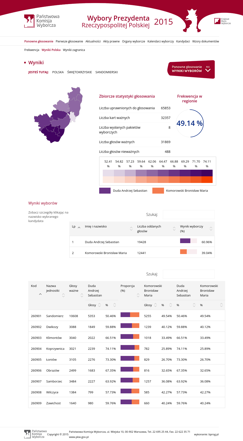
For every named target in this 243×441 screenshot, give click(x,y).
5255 (147, 316)
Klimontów (54, 338)
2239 (91, 348)
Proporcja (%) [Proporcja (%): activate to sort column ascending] (128, 288)
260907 (36, 381)
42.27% (166, 392)
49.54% (166, 316)
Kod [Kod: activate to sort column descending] (34, 286)
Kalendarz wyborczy (161, 41)
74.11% (110, 348)
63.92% (110, 381)
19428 (141, 242)
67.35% (110, 370)
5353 (91, 316)
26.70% (166, 359)
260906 (36, 370)
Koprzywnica (55, 348)
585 (146, 392)
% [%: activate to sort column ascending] (106, 305)
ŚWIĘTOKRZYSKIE (79, 72)
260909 (36, 403)
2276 (91, 359)
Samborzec (54, 381)
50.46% (110, 316)
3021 (72, 348)
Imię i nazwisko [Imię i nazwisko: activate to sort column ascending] (96, 226)
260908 (36, 392)
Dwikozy (52, 327)
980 (90, 403)
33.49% (166, 338)
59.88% (110, 327)
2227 (91, 381)
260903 (36, 338)
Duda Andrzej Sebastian (102, 242)
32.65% (166, 370)
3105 (72, 359)
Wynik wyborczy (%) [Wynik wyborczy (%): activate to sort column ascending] (191, 228)
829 (146, 359)
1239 (147, 327)
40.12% (166, 327)
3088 (72, 327)
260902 (36, 327)
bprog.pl (214, 434)
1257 (147, 381)
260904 (36, 348)
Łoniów (51, 359)
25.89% (166, 348)
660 (146, 403)
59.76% (110, 403)
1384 (72, 392)
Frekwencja (31, 50)
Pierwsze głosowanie (69, 41)
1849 (91, 327)
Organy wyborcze (133, 41)
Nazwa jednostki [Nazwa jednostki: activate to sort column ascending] (52, 288)
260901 (36, 316)
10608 (73, 316)
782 (146, 348)
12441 (141, 253)
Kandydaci (183, 41)
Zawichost (53, 403)
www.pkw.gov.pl (79, 437)
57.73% (110, 392)
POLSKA (58, 72)
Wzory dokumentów (205, 41)
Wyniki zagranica (74, 50)
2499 (72, 370)
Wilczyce (52, 392)
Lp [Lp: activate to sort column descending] (73, 226)
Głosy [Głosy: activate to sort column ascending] (92, 305)
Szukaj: (180, 214)
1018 (147, 338)
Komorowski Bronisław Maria (106, 253)
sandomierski (106, 72)
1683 (91, 370)
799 (90, 392)
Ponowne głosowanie (38, 41)
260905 (36, 359)
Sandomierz (54, 316)
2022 (91, 338)
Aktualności (93, 41)
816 (146, 370)
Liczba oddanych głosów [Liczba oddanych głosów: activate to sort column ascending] (149, 228)
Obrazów (52, 370)
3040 (72, 338)
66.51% (110, 338)
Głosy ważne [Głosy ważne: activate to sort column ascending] (74, 288)
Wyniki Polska (51, 50)
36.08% (166, 381)
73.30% (110, 359)
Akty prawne (111, 41)
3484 (72, 381)
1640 (72, 403)
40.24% (166, 403)
